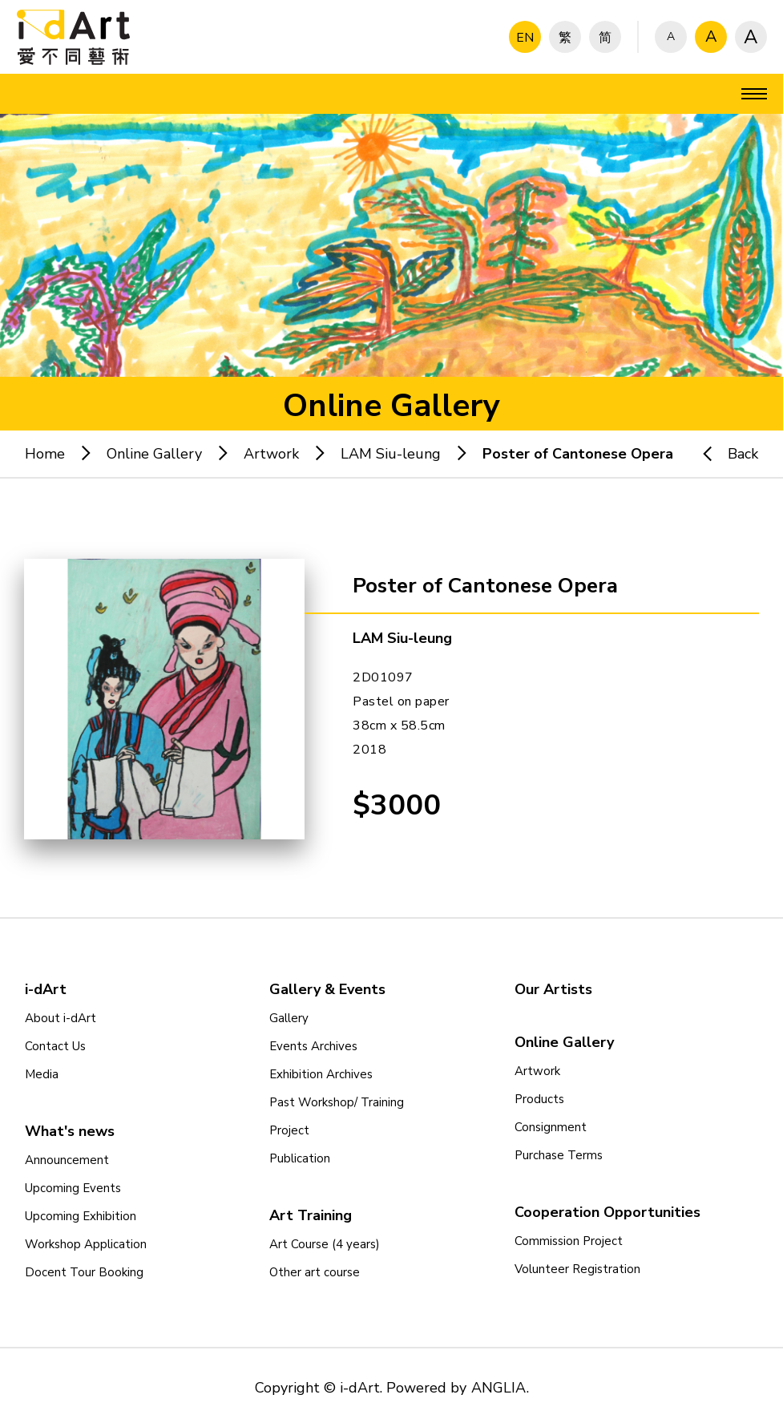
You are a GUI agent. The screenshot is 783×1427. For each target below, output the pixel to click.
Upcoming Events (73, 1188)
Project (289, 1130)
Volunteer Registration (577, 1269)
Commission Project (569, 1241)
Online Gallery (154, 453)
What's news (70, 1131)
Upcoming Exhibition (80, 1216)
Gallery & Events (327, 989)
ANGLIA (498, 1387)
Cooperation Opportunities (607, 1212)
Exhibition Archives (321, 1074)
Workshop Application (86, 1244)
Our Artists (553, 989)
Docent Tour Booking (84, 1272)
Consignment (551, 1127)
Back (723, 454)
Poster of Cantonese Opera (577, 453)
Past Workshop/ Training (336, 1102)
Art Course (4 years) (324, 1244)
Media (42, 1074)
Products (539, 1099)
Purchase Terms (559, 1155)
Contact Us (55, 1046)
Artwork (271, 453)
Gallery (289, 1018)
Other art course (314, 1272)
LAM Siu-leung (391, 453)
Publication (299, 1158)
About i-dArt (60, 1018)
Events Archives (313, 1046)
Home (45, 453)
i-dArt (46, 989)
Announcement (67, 1160)
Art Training (310, 1215)
